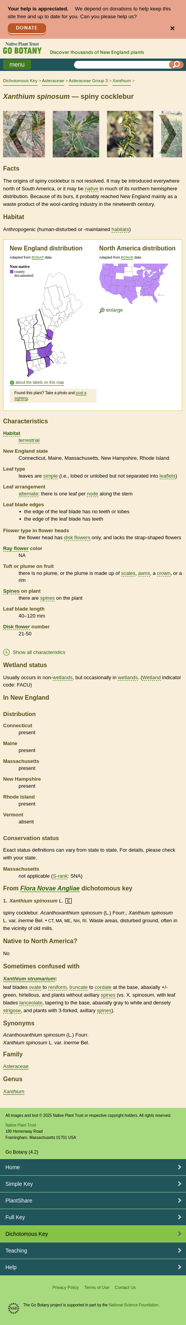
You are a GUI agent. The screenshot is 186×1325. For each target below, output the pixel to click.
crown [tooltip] (163, 573)
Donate (27, 28)
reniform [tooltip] (57, 987)
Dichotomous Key (20, 80)
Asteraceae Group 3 (88, 80)
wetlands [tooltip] (62, 677)
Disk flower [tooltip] (16, 627)
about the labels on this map (40, 382)
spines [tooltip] (47, 598)
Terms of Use (96, 1287)
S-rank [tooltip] (60, 876)
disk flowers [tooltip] (77, 537)
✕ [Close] (172, 28)
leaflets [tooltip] (168, 476)
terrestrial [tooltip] (29, 440)
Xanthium (13, 1091)
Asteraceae (53, 80)
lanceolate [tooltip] (30, 1003)
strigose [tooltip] (12, 1010)
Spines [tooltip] (11, 591)
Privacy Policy (65, 1287)
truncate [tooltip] (78, 987)
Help (11, 1267)
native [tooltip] (91, 189)
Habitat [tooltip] (11, 433)
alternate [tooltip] (28, 494)
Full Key (15, 1217)
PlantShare (18, 1200)
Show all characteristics (39, 652)
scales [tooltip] (128, 573)
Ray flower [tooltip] (16, 548)
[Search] (176, 65)
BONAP (38, 257)
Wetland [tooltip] (151, 677)
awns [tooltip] (144, 573)
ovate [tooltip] (35, 987)
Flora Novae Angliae (49, 888)
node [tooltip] (92, 494)
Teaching (16, 1250)
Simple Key (19, 1184)
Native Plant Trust (20, 1125)
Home (12, 1167)
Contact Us (125, 1287)
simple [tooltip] (50, 476)
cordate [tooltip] (103, 987)
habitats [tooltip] (120, 229)
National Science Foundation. (134, 1305)
